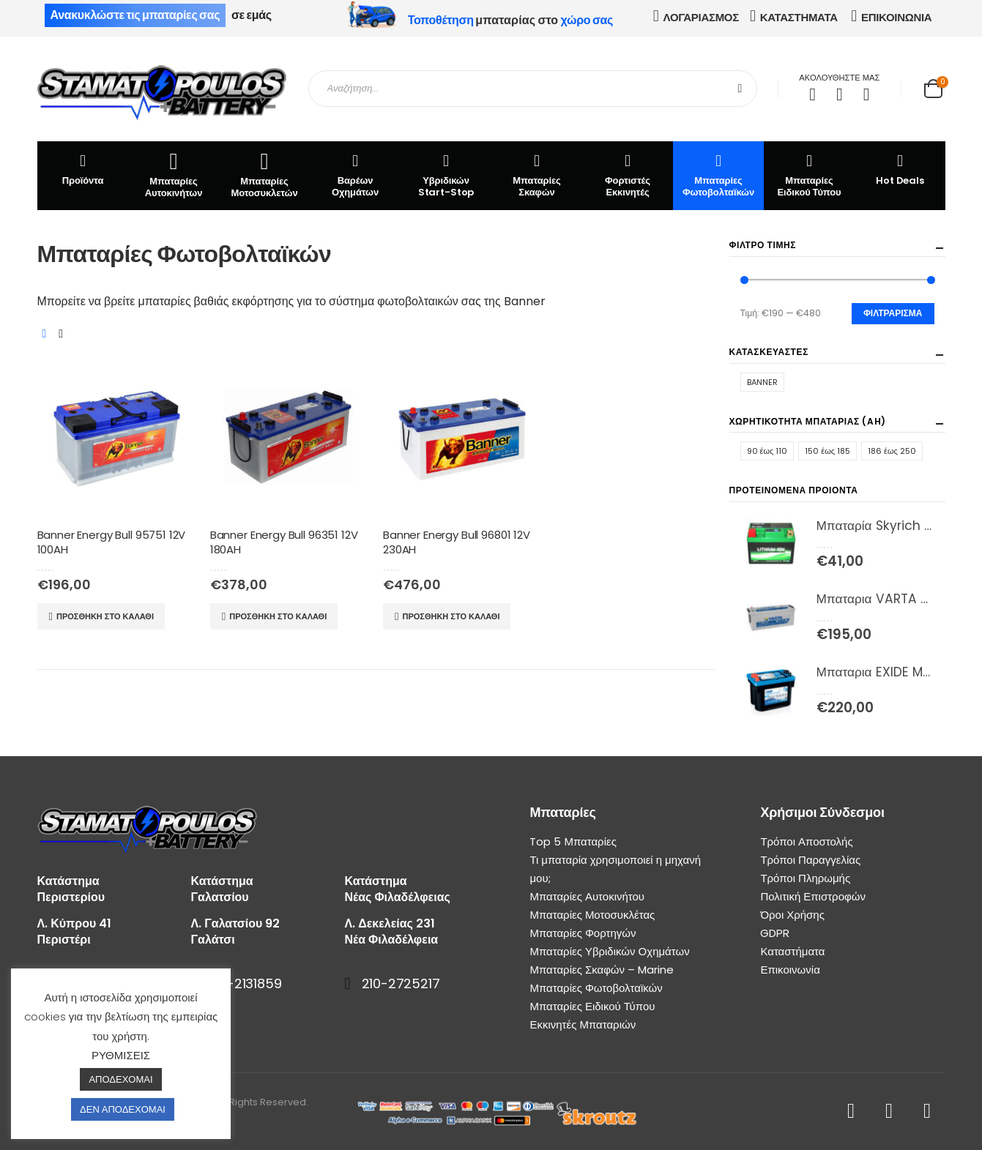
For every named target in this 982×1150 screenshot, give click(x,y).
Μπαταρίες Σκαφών (536, 174)
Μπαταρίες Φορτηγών (582, 933)
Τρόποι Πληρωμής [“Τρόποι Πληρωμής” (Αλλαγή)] (805, 878)
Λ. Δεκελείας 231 (390, 923)
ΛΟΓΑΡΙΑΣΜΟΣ (701, 17)
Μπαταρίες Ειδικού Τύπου (809, 174)
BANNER (762, 382)
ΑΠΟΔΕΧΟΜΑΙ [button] (120, 1079)
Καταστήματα (792, 951)
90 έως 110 (767, 451)
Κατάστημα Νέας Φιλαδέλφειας (397, 889)
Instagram (927, 1111)
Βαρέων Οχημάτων (355, 174)
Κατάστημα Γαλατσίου (222, 889)
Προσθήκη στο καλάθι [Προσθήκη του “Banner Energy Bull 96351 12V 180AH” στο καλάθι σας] (278, 616)
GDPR (774, 933)
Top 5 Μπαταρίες (572, 841)
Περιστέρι (64, 939)
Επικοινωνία (789, 969)
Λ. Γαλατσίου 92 (235, 923)
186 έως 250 (892, 451)
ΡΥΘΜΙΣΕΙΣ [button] (121, 1055)
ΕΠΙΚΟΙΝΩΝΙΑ (896, 17)
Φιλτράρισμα (893, 313)
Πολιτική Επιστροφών (813, 896)
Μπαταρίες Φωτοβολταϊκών (718, 174)
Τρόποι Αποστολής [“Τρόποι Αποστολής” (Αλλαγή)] (806, 841)
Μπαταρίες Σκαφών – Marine (601, 969)
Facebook (851, 1111)
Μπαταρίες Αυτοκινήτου (586, 896)
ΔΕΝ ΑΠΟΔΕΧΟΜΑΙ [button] (122, 1109)
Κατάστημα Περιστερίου (71, 889)
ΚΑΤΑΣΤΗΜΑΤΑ (799, 17)
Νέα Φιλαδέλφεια (392, 939)
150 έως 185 (827, 451)
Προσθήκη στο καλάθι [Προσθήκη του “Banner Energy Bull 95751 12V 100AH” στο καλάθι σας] (105, 616)
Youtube (889, 1111)
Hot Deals (900, 168)
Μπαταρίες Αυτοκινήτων (173, 175)
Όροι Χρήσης (792, 914)
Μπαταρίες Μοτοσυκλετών (264, 175)
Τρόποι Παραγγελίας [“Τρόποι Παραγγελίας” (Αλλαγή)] (810, 859)
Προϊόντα (83, 168)
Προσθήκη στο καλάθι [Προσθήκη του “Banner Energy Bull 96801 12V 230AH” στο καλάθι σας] (450, 616)
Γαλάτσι (213, 939)
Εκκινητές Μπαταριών (582, 1024)
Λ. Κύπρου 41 (74, 923)
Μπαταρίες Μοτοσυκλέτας (592, 914)
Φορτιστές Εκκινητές (627, 174)
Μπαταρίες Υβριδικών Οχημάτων (609, 951)
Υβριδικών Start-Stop (446, 174)
